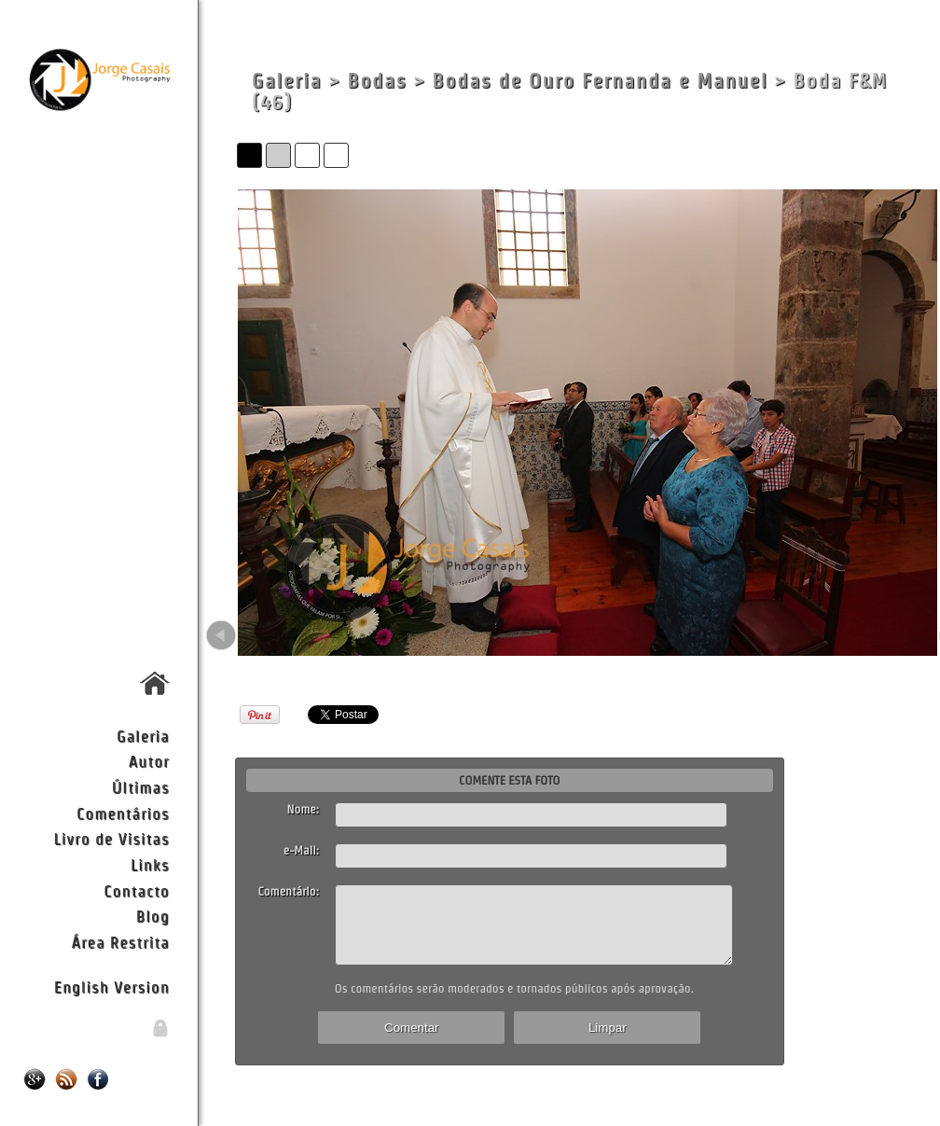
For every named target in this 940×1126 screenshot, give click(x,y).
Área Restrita (121, 942)
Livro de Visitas (111, 838)
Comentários (123, 813)
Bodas (377, 80)
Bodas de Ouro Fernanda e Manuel (600, 80)
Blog (153, 915)
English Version (112, 986)
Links (150, 864)
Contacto (136, 890)
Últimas (141, 787)
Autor (149, 761)
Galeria (143, 735)
